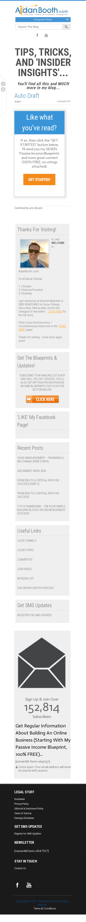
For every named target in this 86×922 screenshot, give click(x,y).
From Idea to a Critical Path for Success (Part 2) (38, 482)
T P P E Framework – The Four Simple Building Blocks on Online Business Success (41, 510)
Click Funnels (26, 540)
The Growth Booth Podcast (35, 588)
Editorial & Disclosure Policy (28, 808)
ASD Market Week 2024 (31, 471)
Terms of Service (22, 813)
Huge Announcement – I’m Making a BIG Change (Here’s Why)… (40, 459)
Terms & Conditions (45, 908)
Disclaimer (19, 799)
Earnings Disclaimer (24, 818)
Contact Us (20, 868)
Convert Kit (25, 559)
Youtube (3, 89)
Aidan (17, 101)
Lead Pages (24, 569)
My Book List (25, 578)
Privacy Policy (21, 803)
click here (55, 311)
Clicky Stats (25, 550)
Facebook (3, 83)
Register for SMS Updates (34, 615)
